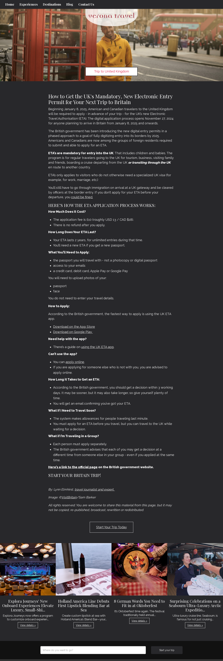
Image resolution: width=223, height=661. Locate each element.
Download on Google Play (73, 332)
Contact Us (86, 4)
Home (9, 4)
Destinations (52, 4)
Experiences (29, 4)
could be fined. (82, 197)
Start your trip (166, 650)
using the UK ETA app (97, 347)
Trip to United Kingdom (111, 71)
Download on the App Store (74, 326)
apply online (75, 362)
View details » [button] (28, 625)
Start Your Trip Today (111, 527)
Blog (69, 4)
